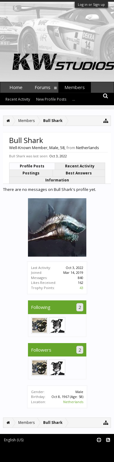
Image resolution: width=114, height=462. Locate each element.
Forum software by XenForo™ (26, 454)
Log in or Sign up (91, 4)
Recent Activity (80, 166)
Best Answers (79, 173)
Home (15, 87)
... (73, 99)
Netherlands (73, 401)
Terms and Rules (98, 450)
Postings (31, 173)
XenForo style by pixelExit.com (78, 454)
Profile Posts (32, 166)
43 (81, 287)
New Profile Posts (51, 99)
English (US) (13, 439)
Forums (42, 87)
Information (57, 180)
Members (74, 87)
